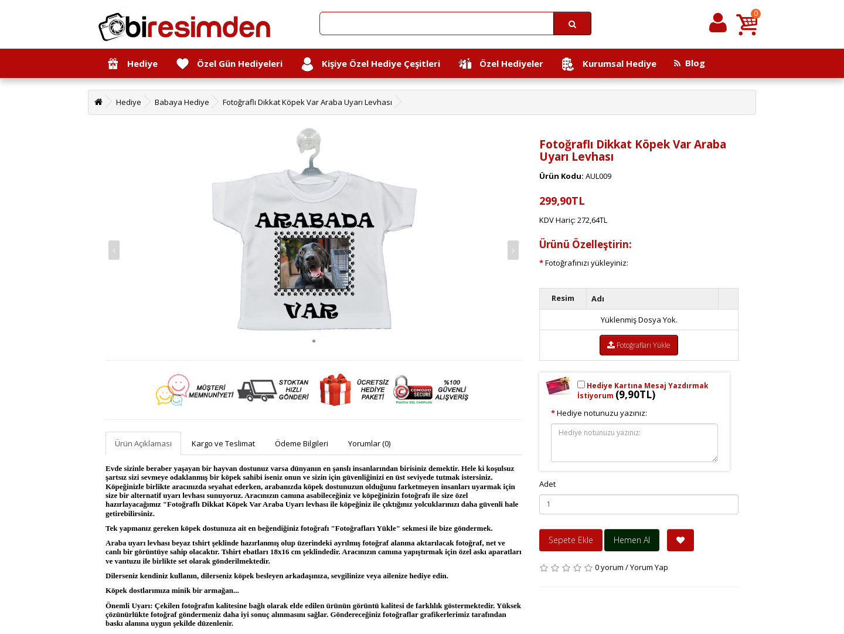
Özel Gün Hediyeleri (229, 64)
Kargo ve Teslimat (223, 443)
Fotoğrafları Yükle (639, 345)
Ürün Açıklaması (143, 443)
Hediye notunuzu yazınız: (602, 413)
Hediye (132, 64)
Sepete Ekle (571, 539)
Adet (547, 484)
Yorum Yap (649, 567)
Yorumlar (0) (369, 443)
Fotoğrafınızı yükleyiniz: (586, 262)
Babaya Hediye (182, 102)
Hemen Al (632, 539)
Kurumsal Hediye (608, 64)
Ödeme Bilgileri (301, 443)
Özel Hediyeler (500, 64)
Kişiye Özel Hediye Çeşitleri (370, 64)
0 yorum (609, 567)
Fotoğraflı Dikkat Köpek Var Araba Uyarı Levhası (307, 102)
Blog (689, 63)
